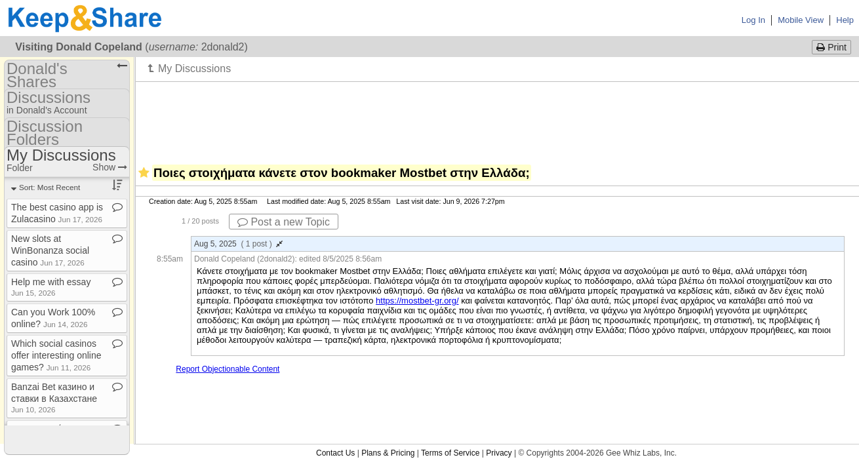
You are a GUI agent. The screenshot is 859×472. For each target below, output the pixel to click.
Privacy (498, 453)
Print (831, 47)
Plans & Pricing (387, 453)
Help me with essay (50, 287)
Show (109, 167)
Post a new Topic (283, 221)
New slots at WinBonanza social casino (50, 250)
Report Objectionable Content (227, 369)
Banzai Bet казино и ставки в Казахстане (54, 398)
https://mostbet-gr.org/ (417, 300)
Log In (753, 20)
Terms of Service (450, 453)
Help (845, 20)
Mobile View (801, 20)
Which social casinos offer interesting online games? (56, 355)
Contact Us (335, 453)
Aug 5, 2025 (238, 243)
